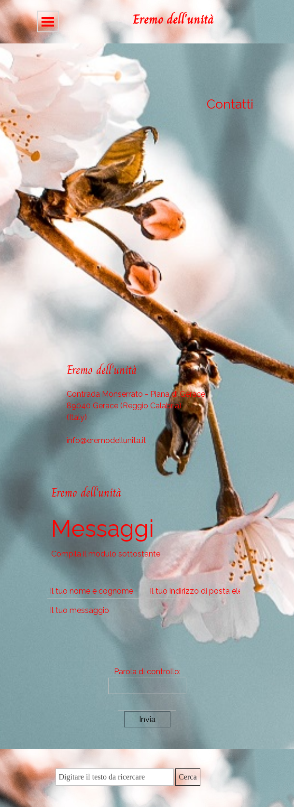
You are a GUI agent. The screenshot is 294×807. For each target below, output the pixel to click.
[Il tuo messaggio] (144, 631)
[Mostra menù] (48, 21)
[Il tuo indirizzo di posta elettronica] (194, 591)
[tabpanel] (193, 19)
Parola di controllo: (147, 671)
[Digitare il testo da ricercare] (115, 777)
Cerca (187, 777)
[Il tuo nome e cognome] (94, 591)
